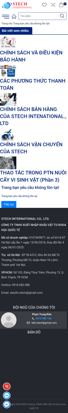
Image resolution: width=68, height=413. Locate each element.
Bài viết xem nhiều (15, 31)
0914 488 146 (43, 318)
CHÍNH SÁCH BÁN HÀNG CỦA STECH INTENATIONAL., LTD (33, 116)
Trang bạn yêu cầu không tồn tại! (31, 23)
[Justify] (62, 16)
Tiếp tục (9, 204)
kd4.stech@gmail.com (43, 322)
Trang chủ (7, 23)
